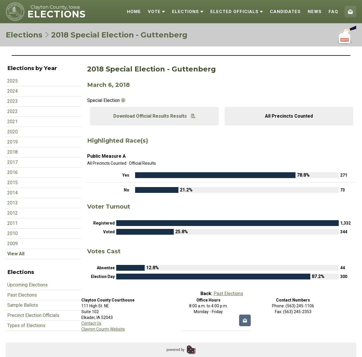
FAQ (333, 11)
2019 (12, 142)
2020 (12, 131)
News (315, 11)
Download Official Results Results (154, 116)
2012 (12, 213)
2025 (12, 81)
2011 (12, 223)
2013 (12, 203)
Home (134, 11)
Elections (187, 11)
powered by (175, 350)
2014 (12, 192)
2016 (12, 172)
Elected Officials (236, 11)
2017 (12, 162)
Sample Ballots (22, 305)
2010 (12, 233)
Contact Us (91, 323)
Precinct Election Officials (33, 315)
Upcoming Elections (27, 285)
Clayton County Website (103, 329)
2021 (12, 121)
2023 (12, 101)
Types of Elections (26, 325)
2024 (12, 91)
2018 (12, 152)
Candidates (285, 11)
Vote (156, 11)
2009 (12, 243)
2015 (12, 182)
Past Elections (22, 295)
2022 (12, 111)
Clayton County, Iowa (55, 7)
